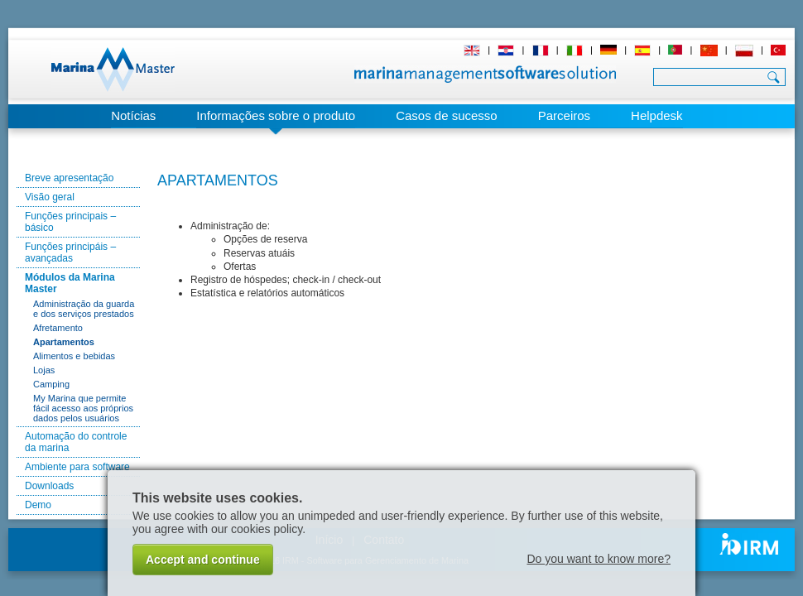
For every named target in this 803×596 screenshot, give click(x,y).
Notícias (133, 115)
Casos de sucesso (447, 115)
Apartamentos (63, 342)
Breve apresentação (69, 178)
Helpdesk (657, 115)
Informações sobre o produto (275, 115)
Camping (51, 384)
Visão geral (50, 197)
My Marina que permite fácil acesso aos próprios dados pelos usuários (83, 408)
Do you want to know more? (599, 558)
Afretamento (58, 328)
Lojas (44, 370)
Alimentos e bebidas (74, 356)
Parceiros (564, 115)
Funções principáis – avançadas (70, 252)
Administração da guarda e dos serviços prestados (83, 309)
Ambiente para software (77, 467)
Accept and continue (203, 559)
